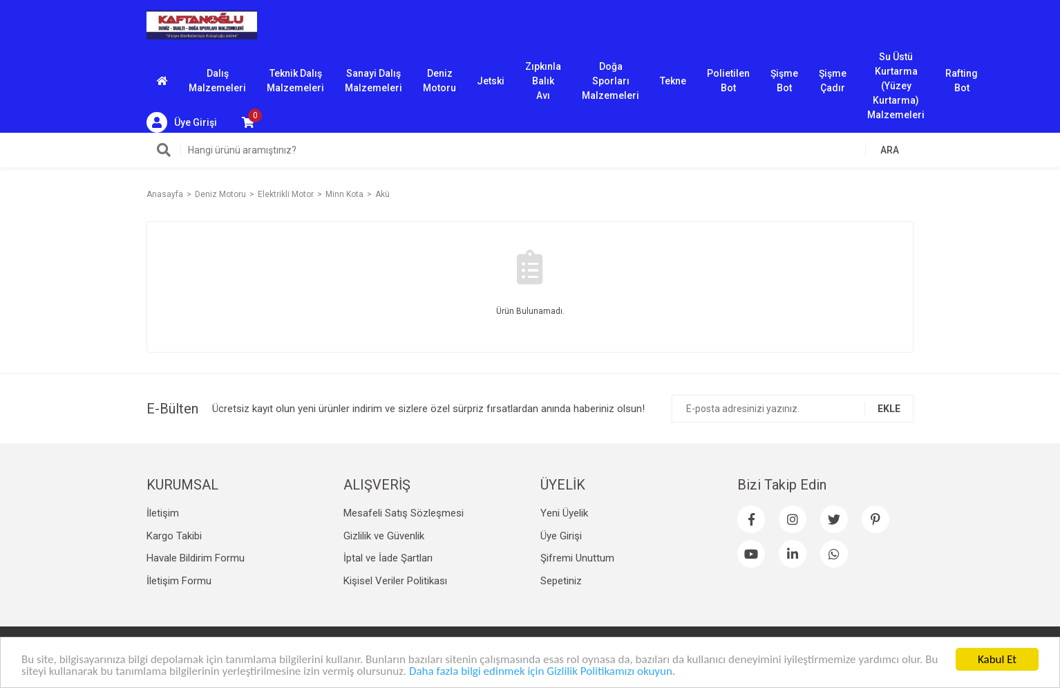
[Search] (530, 150)
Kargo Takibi (174, 536)
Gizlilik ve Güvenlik (383, 536)
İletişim (162, 513)
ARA (889, 150)
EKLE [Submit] (889, 408)
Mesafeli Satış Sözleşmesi (403, 513)
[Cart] (248, 122)
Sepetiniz (561, 581)
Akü (382, 194)
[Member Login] (181, 122)
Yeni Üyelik (564, 513)
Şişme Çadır (832, 80)
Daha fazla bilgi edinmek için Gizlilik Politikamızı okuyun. (542, 671)
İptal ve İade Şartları (388, 558)
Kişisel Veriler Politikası (395, 581)
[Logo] (201, 24)
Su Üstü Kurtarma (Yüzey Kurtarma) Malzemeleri (896, 81)
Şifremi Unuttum (577, 558)
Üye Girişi (561, 536)
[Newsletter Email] (792, 409)
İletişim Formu (178, 581)
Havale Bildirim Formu (195, 558)
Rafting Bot (961, 80)
